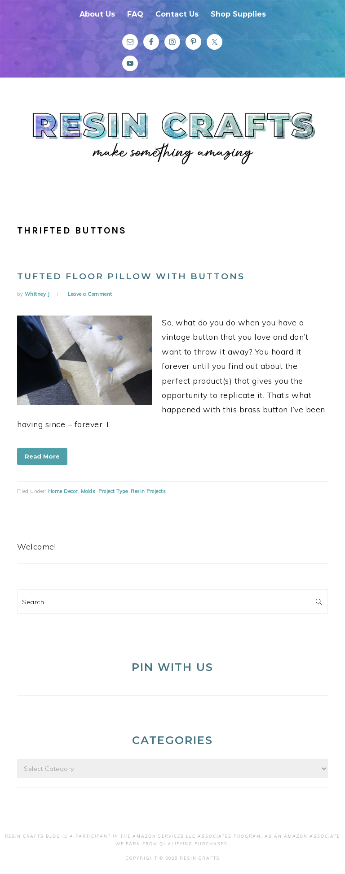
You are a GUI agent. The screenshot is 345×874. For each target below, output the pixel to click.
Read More (42, 456)
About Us (97, 14)
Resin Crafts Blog (172, 145)
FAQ (135, 14)
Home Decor (63, 491)
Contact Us (177, 14)
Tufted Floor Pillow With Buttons (131, 276)
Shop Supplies (238, 14)
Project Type (113, 491)
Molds (88, 491)
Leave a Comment (90, 294)
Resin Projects (148, 491)
